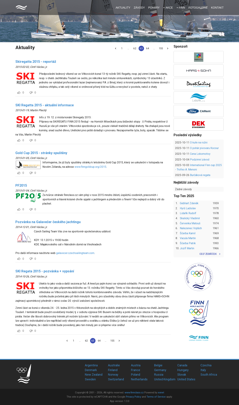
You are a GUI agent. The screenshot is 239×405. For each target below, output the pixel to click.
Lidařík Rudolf (188, 213)
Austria (135, 365)
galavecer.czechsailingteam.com (75, 253)
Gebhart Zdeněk (189, 203)
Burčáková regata (200, 175)
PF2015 (21, 185)
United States (186, 379)
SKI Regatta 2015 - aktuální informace (44, 105)
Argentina (91, 365)
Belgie (158, 365)
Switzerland (116, 379)
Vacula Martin (188, 238)
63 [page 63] (141, 48)
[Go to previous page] (115, 48)
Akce (169, 7)
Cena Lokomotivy (200, 153)
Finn (182, 7)
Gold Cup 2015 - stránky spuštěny (41, 153)
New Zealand (93, 374)
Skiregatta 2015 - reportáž (35, 62)
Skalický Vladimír (190, 218)
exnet (161, 392)
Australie (114, 365)
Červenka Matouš (190, 223)
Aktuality (123, 7)
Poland (135, 374)
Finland (112, 370)
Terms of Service (156, 396)
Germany (160, 370)
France (135, 370)
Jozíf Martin (187, 248)
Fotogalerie (198, 7)
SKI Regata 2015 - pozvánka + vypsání (44, 271)
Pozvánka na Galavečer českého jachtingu (48, 222)
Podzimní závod (199, 159)
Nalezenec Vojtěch (191, 228)
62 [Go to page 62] (135, 48)
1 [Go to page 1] (122, 48)
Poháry (154, 7)
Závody (139, 7)
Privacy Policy (133, 396)
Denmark (91, 370)
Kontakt (217, 7)
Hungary (183, 370)
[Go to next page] (167, 48)
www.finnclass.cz (134, 392)
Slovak (181, 374)
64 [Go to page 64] (147, 48)
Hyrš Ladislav (188, 208)
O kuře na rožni (198, 142)
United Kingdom (164, 379)
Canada (182, 365)
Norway (113, 374)
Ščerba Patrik (188, 243)
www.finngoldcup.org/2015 (90, 166)
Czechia (205, 365)
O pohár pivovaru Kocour (204, 148)
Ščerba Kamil (187, 233)
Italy (203, 370)
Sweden (90, 379)
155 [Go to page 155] (161, 48)
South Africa (208, 374)
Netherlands (139, 379)
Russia (158, 374)
